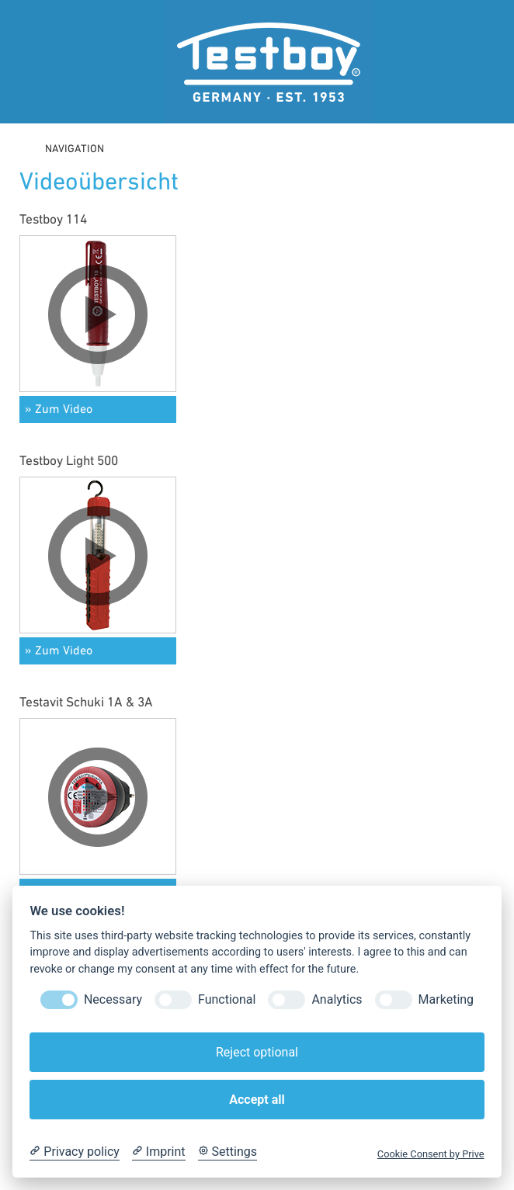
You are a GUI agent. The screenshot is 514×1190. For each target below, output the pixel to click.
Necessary (113, 999)
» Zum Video (58, 410)
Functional (226, 999)
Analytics (336, 999)
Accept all (256, 1099)
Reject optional (257, 1052)
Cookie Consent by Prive (430, 1154)
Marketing (446, 999)
